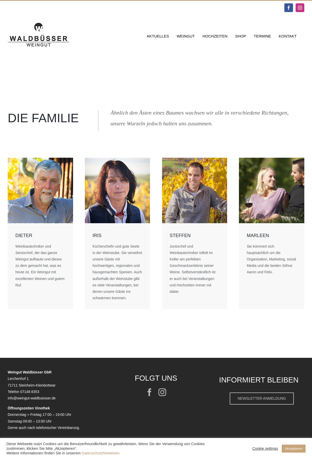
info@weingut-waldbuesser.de (32, 398)
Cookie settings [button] (265, 448)
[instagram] (162, 392)
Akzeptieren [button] (294, 449)
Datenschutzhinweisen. (101, 453)
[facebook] (149, 392)
